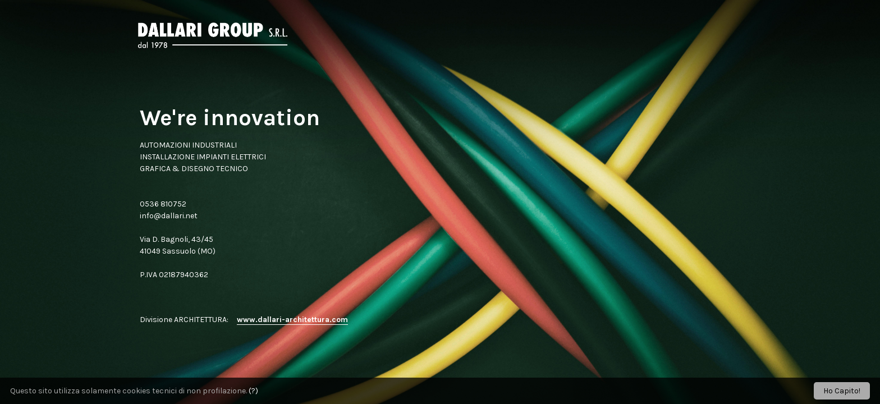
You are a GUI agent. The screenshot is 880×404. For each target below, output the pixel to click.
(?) (253, 391)
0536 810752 (163, 204)
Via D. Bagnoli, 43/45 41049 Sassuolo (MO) (178, 245)
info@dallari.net (169, 216)
